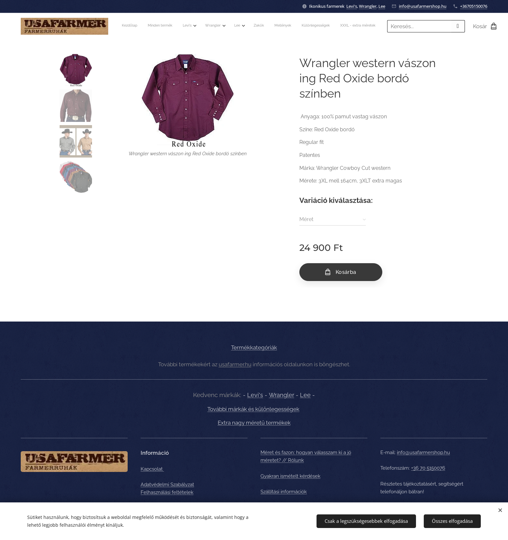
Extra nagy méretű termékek (254, 422)
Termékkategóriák (254, 347)
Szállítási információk (283, 491)
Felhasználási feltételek (167, 492)
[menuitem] (271, 26)
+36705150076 (473, 6)
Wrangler (367, 6)
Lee (381, 6)
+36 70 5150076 (428, 468)
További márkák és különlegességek (253, 408)
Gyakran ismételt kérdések (290, 476)
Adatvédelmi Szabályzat (167, 484)
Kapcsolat (152, 469)
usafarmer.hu (235, 364)
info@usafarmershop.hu (422, 6)
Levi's (351, 6)
